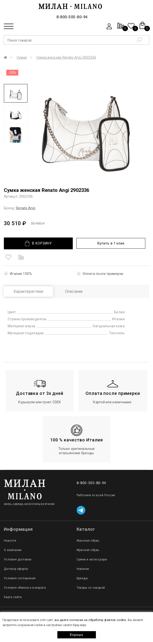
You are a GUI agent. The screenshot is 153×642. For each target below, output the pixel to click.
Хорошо (76, 635)
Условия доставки (18, 559)
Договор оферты (16, 569)
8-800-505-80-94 (72, 17)
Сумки (22, 57)
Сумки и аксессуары (92, 559)
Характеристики (28, 291)
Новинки (83, 569)
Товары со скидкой (91, 587)
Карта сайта (13, 597)
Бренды (82, 578)
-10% (12, 73)
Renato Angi (25, 208)
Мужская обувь (88, 550)
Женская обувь (88, 540)
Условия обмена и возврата (25, 587)
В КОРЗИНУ (38, 243)
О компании (13, 550)
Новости (10, 540)
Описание (74, 291)
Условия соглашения (20, 578)
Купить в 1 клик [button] (111, 243)
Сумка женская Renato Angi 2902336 (66, 57)
